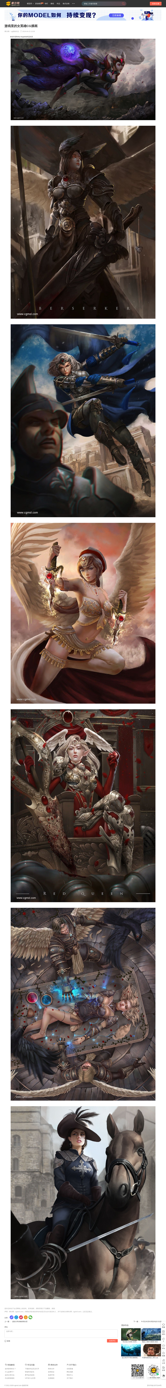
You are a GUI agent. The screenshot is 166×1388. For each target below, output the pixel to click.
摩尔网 (6, 31)
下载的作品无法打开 (32, 1369)
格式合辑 (66, 3)
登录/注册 (155, 4)
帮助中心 (70, 1375)
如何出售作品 (9, 1375)
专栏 (46, 3)
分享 (163, 1363)
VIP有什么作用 (30, 1378)
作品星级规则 (9, 1378)
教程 (52, 3)
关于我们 (70, 1378)
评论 (163, 1348)
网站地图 (70, 1372)
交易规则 (51, 1378)
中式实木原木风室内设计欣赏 (151, 1321)
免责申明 (51, 1375)
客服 (163, 1327)
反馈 (163, 1370)
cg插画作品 (15, 31)
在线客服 (70, 1369)
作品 (58, 3)
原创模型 (38, 3)
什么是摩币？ (9, 1372)
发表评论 (112, 1341)
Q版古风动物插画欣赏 (19, 1321)
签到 (163, 1334)
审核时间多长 (29, 1372)
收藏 (163, 1355)
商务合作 (51, 1369)
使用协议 (51, 1372)
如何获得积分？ (10, 1369)
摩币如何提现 (29, 1375)
